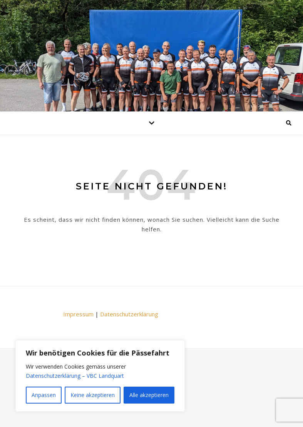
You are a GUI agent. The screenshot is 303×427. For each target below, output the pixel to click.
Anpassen (44, 395)
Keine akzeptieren (92, 395)
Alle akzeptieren (149, 395)
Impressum (78, 314)
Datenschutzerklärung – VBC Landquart (75, 375)
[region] (100, 376)
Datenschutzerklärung (129, 314)
